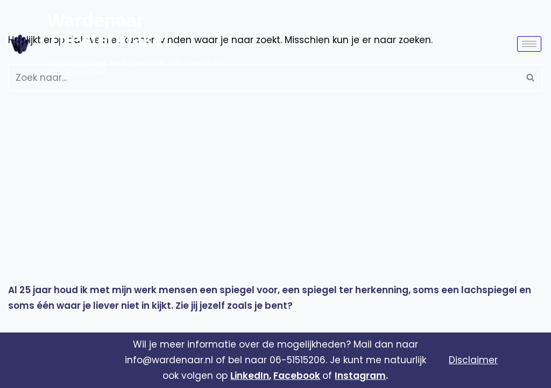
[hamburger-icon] (529, 44)
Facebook (296, 375)
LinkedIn (249, 375)
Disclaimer (473, 360)
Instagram (360, 375)
